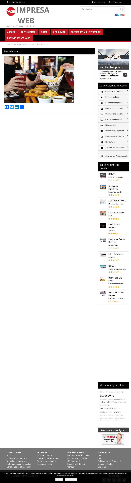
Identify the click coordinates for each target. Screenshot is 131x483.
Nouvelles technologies (17, 461)
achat (103, 402)
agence (117, 412)
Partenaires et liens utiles (78, 455)
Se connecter (99, 2)
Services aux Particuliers (112, 147)
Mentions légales (105, 464)
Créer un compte (117, 2)
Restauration (107, 142)
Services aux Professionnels (113, 156)
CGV (100, 458)
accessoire (107, 395)
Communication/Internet (111, 114)
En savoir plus (71, 479)
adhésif (110, 402)
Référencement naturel (47, 461)
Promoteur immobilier (115, 177)
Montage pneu (113, 245)
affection (119, 409)
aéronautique (107, 408)
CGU (100, 455)
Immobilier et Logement (111, 131)
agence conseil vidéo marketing (111, 415)
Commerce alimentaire (116, 284)
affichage (104, 412)
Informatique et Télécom (111, 136)
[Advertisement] (113, 344)
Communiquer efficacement (19, 467)
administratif (119, 402)
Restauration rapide (115, 192)
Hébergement (107, 125)
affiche (110, 412)
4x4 (104, 392)
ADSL (109, 405)
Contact (70, 467)
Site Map (102, 467)
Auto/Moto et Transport (111, 91)
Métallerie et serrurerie (115, 204)
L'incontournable (44, 455)
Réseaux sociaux (44, 464)
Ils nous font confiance (77, 458)
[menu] (113, 124)
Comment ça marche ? (17, 458)
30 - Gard (109, 392)
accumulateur (119, 399)
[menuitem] (113, 91)
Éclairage (111, 257)
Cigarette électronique (115, 298)
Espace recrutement (76, 464)
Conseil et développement (117, 269)
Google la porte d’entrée (48, 458)
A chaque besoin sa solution (19, 464)
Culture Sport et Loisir (110, 119)
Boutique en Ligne (109, 97)
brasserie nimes (42, 44)
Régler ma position (16, 2)
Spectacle (111, 230)
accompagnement (106, 399)
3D (101, 392)
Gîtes (110, 216)
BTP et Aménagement (111, 102)
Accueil (9, 44)
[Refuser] (128, 476)
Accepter (59, 479)
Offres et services (75, 461)
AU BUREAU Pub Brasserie (24, 44)
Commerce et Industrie (111, 108)
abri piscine (118, 392)
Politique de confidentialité (109, 461)
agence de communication (109, 418)
